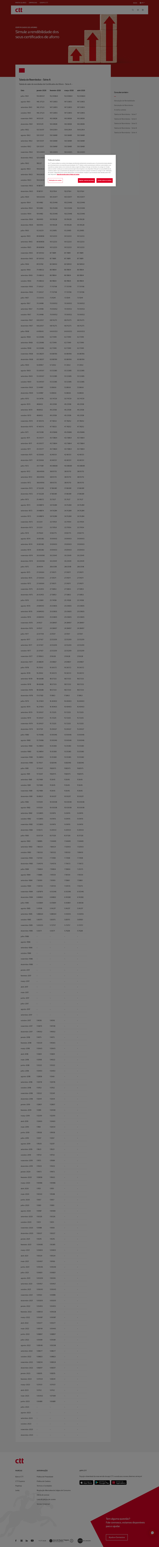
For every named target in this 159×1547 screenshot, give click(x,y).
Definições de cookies (55, 180)
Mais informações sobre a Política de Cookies (68, 174)
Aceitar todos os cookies (104, 180)
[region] (80, 171)
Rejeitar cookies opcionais (86, 180)
